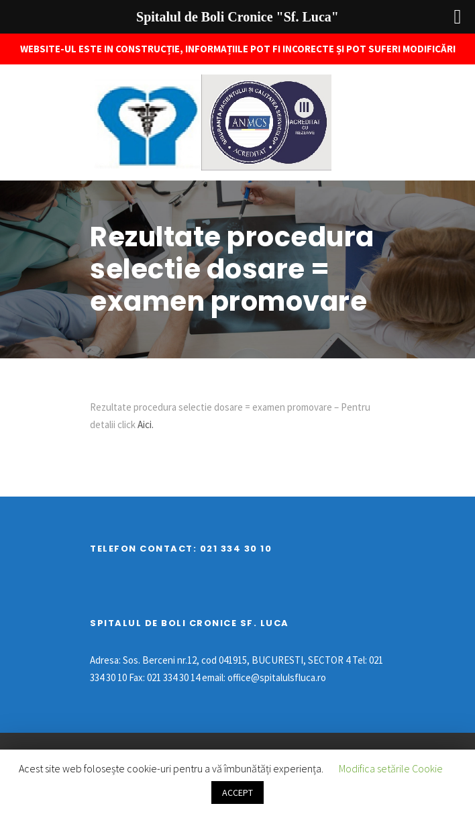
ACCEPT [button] (237, 792)
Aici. (145, 424)
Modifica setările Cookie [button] (391, 768)
